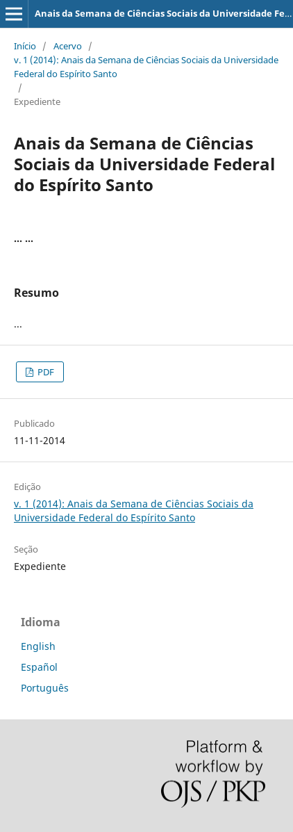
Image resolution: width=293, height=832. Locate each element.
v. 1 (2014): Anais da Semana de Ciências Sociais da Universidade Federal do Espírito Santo (146, 67)
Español (39, 667)
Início (25, 46)
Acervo (67, 46)
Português (45, 687)
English (38, 646)
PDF (44, 372)
